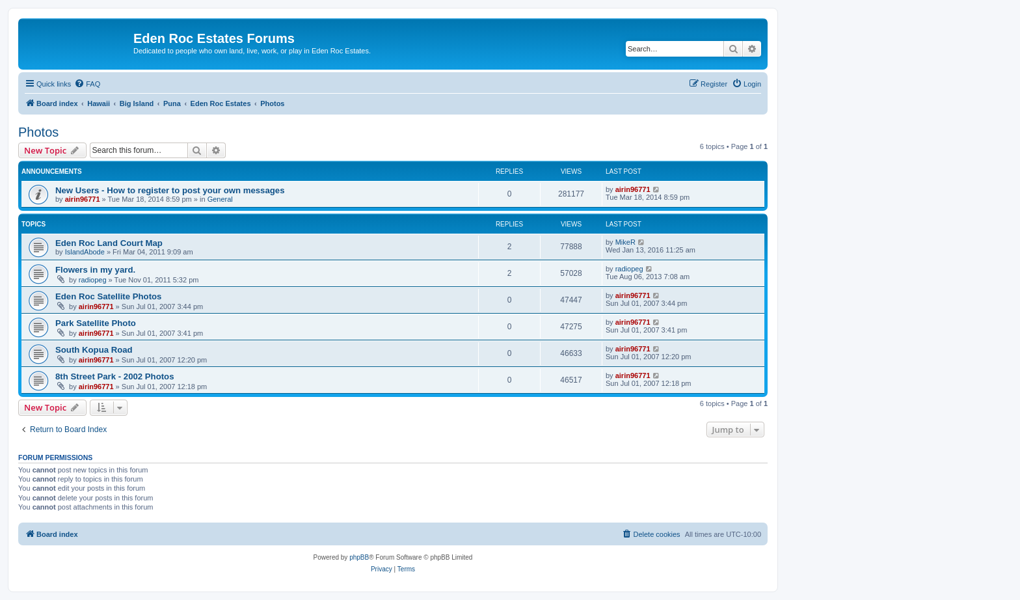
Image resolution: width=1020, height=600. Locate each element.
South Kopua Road (94, 350)
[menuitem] (87, 84)
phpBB (359, 557)
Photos (38, 132)
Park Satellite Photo (95, 323)
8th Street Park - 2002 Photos (114, 376)
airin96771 (82, 199)
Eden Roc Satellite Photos (108, 296)
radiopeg (93, 280)
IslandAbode (85, 252)
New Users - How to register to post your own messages (169, 190)
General (220, 199)
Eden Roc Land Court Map (109, 243)
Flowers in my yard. (95, 270)
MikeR (625, 242)
